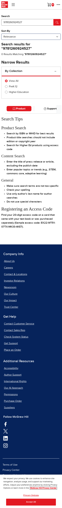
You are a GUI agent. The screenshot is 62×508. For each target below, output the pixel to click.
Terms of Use (10, 464)
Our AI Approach (13, 388)
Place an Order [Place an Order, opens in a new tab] (12, 350)
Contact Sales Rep (14, 330)
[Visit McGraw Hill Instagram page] (5, 445)
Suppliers (9, 407)
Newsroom (10, 287)
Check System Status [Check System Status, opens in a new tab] (16, 336)
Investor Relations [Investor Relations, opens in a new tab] (14, 280)
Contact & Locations (15, 274)
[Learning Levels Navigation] (13, 4)
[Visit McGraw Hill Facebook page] (5, 424)
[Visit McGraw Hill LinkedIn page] (5, 438)
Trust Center (11, 307)
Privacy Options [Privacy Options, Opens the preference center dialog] (31, 496)
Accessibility (11, 368)
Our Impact (10, 300)
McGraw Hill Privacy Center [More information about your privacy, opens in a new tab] (43, 489)
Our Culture (11, 294)
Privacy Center (11, 470)
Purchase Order (13, 401)
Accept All (31, 503)
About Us (9, 261)
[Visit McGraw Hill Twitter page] (5, 431)
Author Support (12, 375)
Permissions (11, 394)
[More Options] (58, 4)
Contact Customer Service (19, 323)
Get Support (11, 343)
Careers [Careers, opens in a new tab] (8, 267)
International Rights (15, 381)
